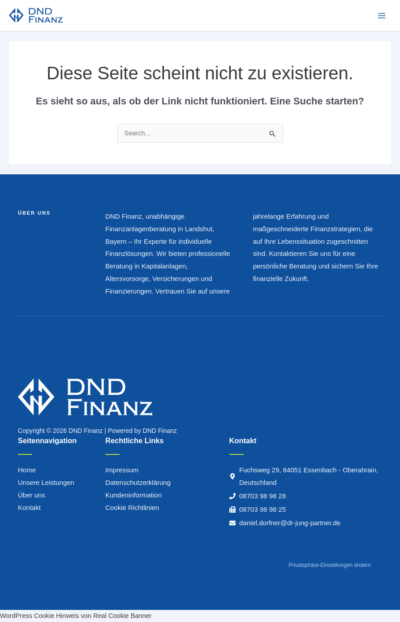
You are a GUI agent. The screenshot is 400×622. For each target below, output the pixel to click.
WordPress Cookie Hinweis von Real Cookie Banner (75, 615)
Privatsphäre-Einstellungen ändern (329, 565)
